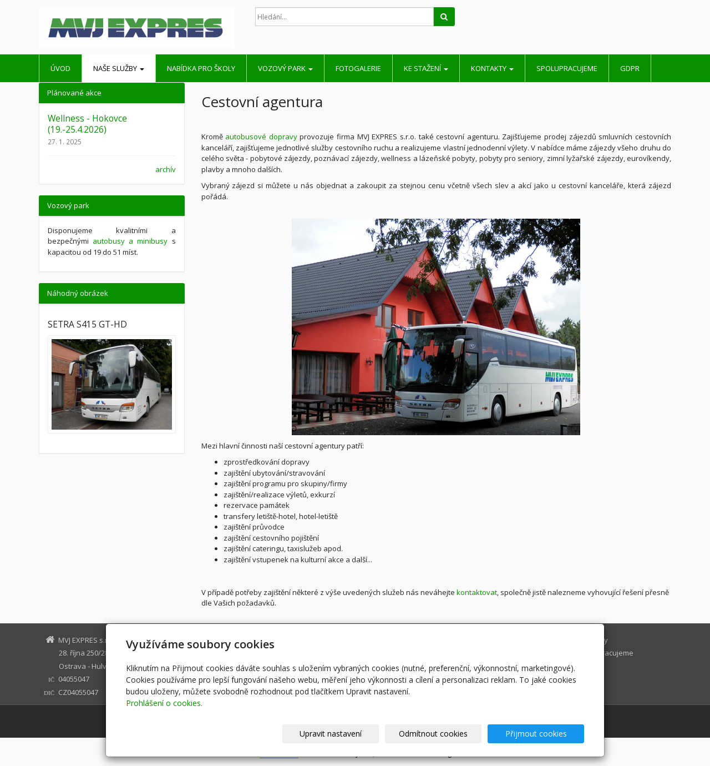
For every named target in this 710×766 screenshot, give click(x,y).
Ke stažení (426, 68)
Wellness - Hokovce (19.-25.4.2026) (87, 123)
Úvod (60, 68)
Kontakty (492, 68)
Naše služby (118, 68)
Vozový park (285, 68)
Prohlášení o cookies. (164, 703)
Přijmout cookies (541, 733)
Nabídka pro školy (201, 68)
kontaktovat (477, 592)
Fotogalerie (358, 68)
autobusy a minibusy (130, 241)
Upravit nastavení (360, 733)
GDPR (630, 68)
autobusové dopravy (261, 137)
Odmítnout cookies (451, 733)
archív (165, 169)
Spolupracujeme (566, 68)
